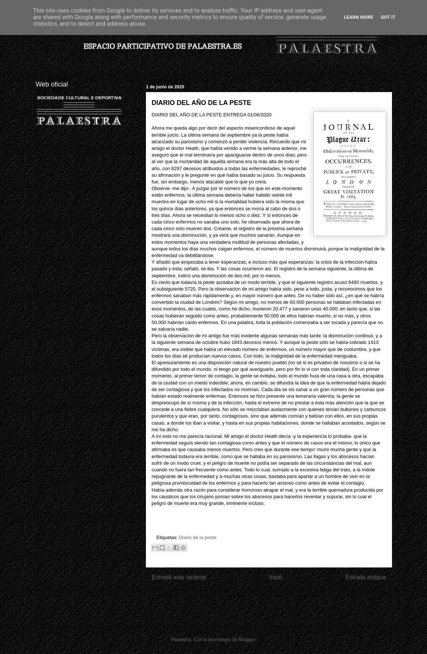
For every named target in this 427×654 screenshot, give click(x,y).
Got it (388, 17)
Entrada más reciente (179, 577)
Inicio (275, 577)
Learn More (359, 17)
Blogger (247, 639)
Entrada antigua (365, 577)
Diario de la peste (197, 537)
